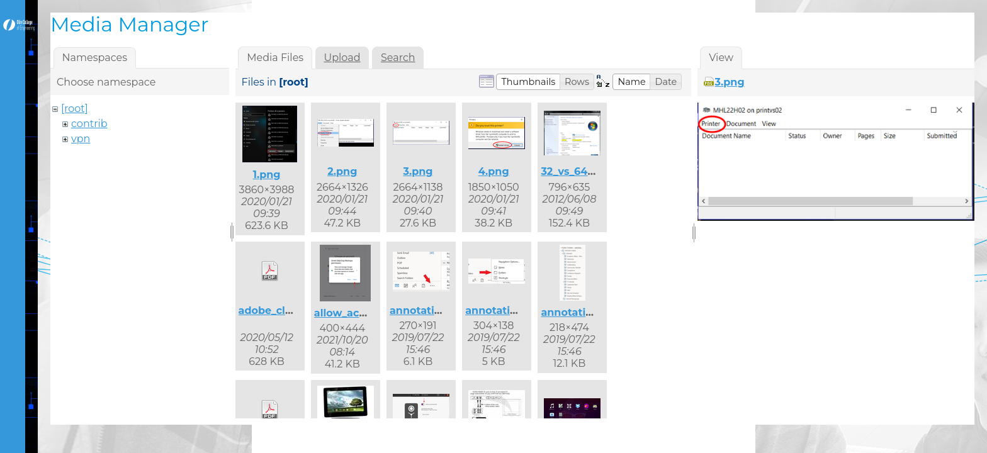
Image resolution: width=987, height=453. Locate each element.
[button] (528, 82)
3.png (417, 171)
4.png (493, 171)
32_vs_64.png (576, 171)
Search (398, 58)
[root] (74, 109)
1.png (267, 175)
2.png (342, 171)
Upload (342, 58)
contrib (89, 124)
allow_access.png (360, 313)
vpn (80, 139)
